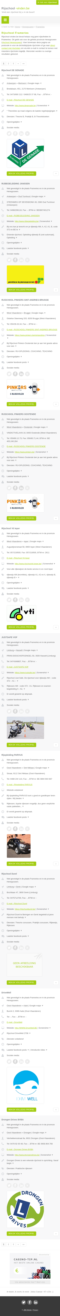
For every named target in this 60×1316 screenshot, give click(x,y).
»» (23, 64)
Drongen (27, 1133)
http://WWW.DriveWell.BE (26, 1028)
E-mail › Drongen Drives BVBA (20, 1149)
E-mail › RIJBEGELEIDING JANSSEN (23, 216)
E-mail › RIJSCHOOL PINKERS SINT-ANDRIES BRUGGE (32, 329)
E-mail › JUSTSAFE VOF (17, 667)
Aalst (25, 1005)
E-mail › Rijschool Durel (17, 903)
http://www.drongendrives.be (27, 1155)
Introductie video (39, 1050)
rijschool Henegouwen (11, 42)
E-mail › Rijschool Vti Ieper (18, 558)
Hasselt (19, 650)
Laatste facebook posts (18, 248)
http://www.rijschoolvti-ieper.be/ (28, 564)
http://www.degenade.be (25, 105)
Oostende (28, 427)
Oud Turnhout (24, 196)
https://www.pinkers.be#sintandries (30, 335)
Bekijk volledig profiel (21, 173)
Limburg (10, 650)
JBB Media (27, 1310)
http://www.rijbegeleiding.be (26, 221)
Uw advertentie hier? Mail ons (30, 1282)
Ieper (26, 541)
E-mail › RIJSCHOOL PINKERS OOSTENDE (26, 446)
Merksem (22, 83)
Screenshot (43, 105)
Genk (18, 887)
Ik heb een (47, 2)
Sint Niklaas (29, 768)
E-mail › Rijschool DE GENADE (20, 100)
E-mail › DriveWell (14, 1022)
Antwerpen (11, 83)
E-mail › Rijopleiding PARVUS (19, 784)
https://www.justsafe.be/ (25, 672)
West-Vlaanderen (14, 313)
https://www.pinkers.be (24, 452)
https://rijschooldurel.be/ (25, 909)
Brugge (27, 313)
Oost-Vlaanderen (14, 768)
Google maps (35, 83)
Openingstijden (14, 122)
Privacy (35, 1310)
